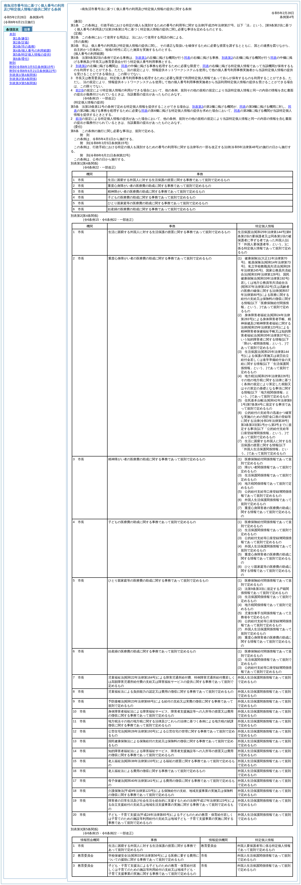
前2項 (80, 90)
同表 (187, 57)
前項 (79, 118)
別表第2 (227, 57)
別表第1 (140, 57)
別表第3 (197, 106)
